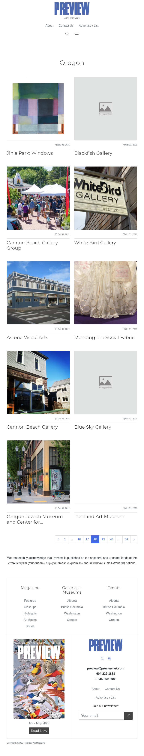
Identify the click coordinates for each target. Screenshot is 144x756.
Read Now (39, 731)
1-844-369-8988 (105, 679)
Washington (72, 613)
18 (95, 539)
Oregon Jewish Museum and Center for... (35, 519)
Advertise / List (88, 25)
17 (87, 539)
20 (111, 539)
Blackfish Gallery (93, 153)
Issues (30, 626)
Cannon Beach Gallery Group (32, 245)
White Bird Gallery (95, 242)
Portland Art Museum (99, 516)
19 (103, 539)
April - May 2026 (72, 18)
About (49, 25)
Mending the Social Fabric (104, 337)
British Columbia (72, 607)
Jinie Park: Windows (30, 153)
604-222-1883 (105, 673)
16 (79, 539)
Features (30, 600)
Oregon (72, 619)
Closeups (30, 607)
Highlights (30, 613)
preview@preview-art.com (105, 668)
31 (126, 539)
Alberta (72, 600)
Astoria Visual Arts (27, 337)
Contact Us (66, 25)
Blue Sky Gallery (92, 427)
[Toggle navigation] (76, 32)
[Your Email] (101, 716)
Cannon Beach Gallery (32, 427)
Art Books (30, 619)
